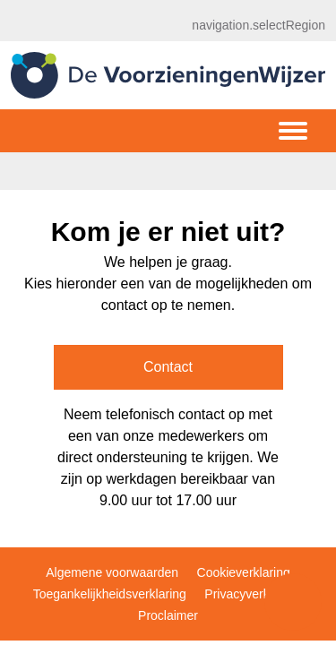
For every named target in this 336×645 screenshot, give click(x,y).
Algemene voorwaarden (112, 572)
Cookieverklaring (243, 572)
